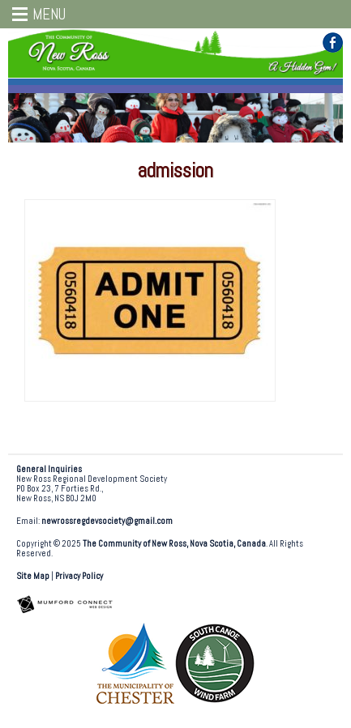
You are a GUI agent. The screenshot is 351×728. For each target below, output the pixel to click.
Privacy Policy (79, 576)
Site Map (32, 576)
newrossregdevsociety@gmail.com (107, 521)
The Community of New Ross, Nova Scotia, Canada (174, 544)
